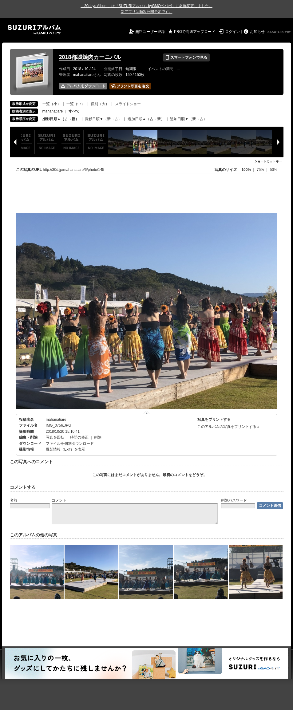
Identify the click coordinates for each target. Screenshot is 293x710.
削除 (97, 437)
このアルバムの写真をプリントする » (228, 426)
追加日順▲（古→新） (146, 119)
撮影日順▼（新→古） (103, 119)
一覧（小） (51, 104)
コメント (59, 500)
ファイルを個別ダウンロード (70, 443)
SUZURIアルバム (34, 29)
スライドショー (128, 104)
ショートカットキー (268, 161)
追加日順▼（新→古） (188, 119)
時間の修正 (79, 437)
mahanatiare (52, 111)
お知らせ (257, 32)
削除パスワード (234, 500)
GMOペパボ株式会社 (279, 32)
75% (261, 170)
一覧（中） (75, 104)
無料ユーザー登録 (150, 32)
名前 (13, 500)
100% (246, 170)
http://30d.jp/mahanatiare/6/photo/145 (73, 170)
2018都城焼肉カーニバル (90, 57)
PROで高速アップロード (194, 32)
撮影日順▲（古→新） (60, 119)
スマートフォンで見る (186, 57)
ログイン (232, 32)
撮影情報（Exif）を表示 (65, 449)
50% (273, 170)
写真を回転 (55, 437)
